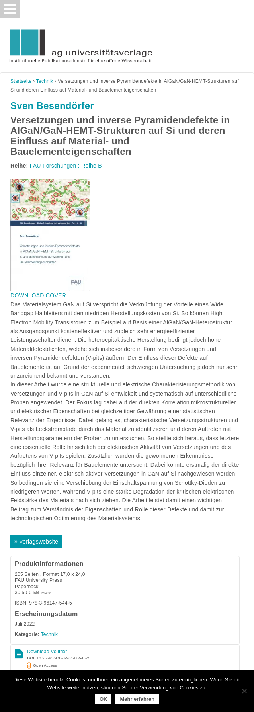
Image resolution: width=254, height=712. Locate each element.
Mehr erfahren (137, 699)
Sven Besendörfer (52, 105)
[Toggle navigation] (10, 9)
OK (103, 699)
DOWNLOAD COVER (38, 295)
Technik (44, 81)
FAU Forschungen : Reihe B (66, 165)
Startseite (21, 81)
